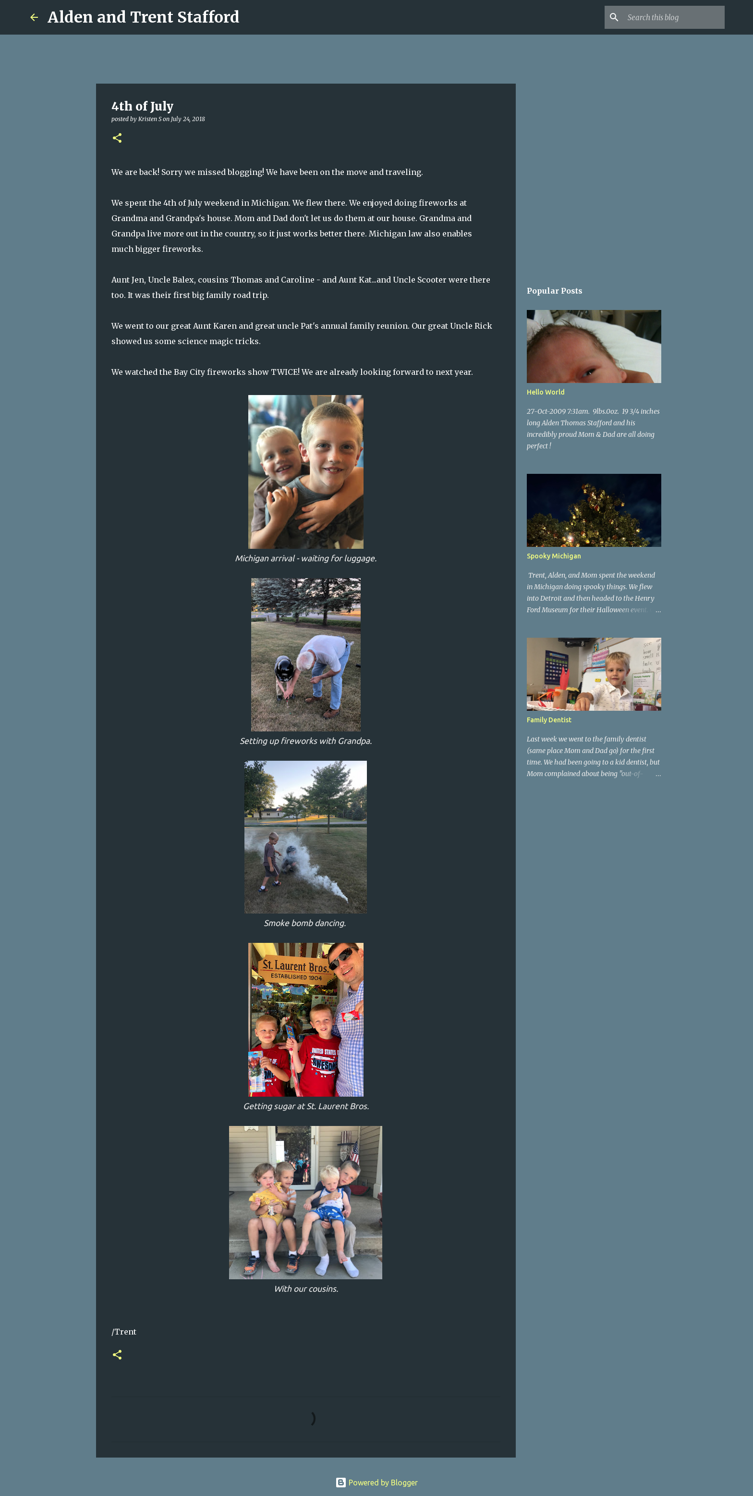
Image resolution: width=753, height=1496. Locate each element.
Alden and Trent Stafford (144, 17)
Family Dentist (549, 720)
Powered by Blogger (376, 1482)
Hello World (546, 392)
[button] (117, 138)
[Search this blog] (674, 17)
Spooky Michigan (554, 556)
